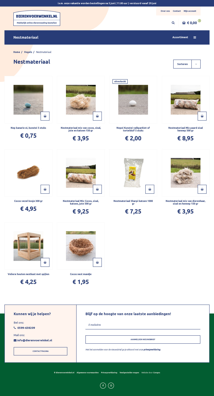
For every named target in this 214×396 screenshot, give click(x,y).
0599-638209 (24, 327)
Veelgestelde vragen (129, 373)
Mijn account (190, 11)
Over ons (165, 11)
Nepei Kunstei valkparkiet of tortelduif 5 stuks (133, 129)
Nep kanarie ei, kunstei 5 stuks (28, 127)
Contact (177, 11)
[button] (107, 37)
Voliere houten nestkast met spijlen (28, 274)
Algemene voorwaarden (88, 373)
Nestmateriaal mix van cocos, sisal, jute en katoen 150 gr (81, 129)
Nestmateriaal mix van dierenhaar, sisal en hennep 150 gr (185, 202)
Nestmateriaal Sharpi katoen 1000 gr (133, 202)
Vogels (28, 52)
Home (16, 52)
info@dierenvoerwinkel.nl (33, 340)
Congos (156, 373)
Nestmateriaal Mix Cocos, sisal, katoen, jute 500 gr (81, 202)
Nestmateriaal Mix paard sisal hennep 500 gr (185, 129)
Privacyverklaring (109, 373)
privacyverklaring (152, 349)
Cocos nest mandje (81, 274)
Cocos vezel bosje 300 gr (28, 201)
